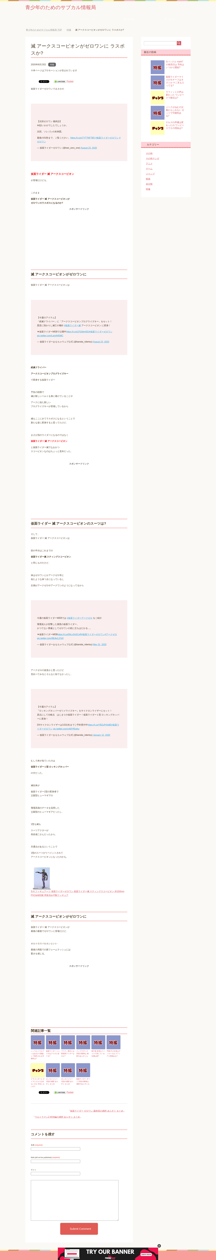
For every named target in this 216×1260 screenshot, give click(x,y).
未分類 (149, 184)
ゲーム (149, 169)
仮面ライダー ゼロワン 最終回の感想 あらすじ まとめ (96, 1111)
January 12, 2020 (101, 735)
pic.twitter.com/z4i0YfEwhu (66, 729)
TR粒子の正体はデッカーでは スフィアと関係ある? (113, 1053)
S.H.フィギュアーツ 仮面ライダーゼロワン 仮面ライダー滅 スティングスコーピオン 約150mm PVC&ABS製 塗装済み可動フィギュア (77, 891)
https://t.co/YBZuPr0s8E (99, 725)
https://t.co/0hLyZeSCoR (69, 634)
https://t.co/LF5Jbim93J (77, 331)
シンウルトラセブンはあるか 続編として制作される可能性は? (37, 1054)
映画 (148, 179)
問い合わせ (169, 19)
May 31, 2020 (99, 644)
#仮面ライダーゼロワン (107, 138)
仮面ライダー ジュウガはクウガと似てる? (53, 1053)
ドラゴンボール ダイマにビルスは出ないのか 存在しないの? (37, 1082)
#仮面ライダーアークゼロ (79, 618)
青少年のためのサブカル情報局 (60, 7)
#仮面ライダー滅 (72, 325)
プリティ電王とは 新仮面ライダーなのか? (67, 1053)
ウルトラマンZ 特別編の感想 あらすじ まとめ (57, 1117)
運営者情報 (128, 19)
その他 (149, 153)
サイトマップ (87, 19)
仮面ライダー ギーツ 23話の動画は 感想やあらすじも (83, 1081)
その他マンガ (152, 158)
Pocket (70, 81)
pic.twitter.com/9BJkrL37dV (50, 638)
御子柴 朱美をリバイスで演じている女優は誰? (98, 1053)
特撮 (52, 64)
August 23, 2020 (89, 148)
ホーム (46, 19)
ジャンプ (150, 174)
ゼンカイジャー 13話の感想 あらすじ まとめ (52, 1081)
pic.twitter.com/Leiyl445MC (50, 335)
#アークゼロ (111, 634)
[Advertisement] (79, 230)
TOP (44, 30)
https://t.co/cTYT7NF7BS (82, 138)
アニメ (149, 163)
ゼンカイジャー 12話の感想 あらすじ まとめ (67, 1081)
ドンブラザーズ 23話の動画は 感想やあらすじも (82, 1053)
